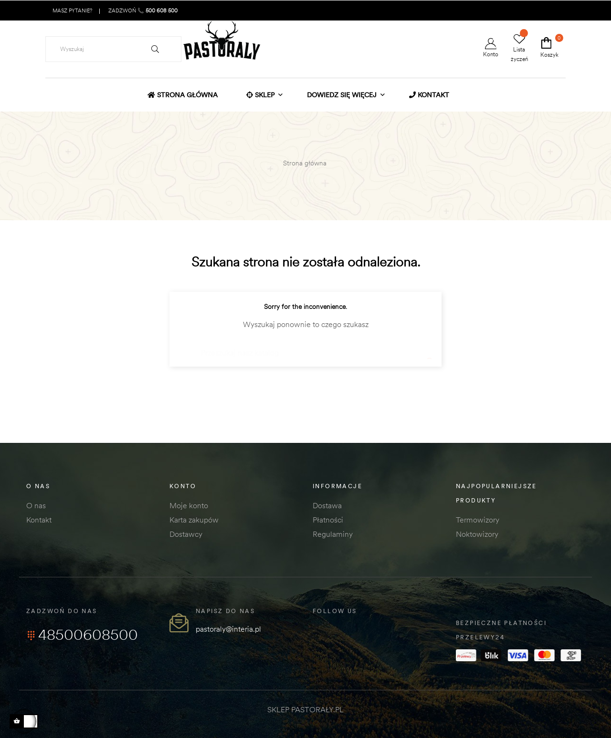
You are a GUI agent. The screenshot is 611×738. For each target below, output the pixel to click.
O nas (36, 505)
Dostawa (327, 505)
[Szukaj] (305, 348)
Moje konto (188, 505)
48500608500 (82, 634)
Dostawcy (185, 534)
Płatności (328, 519)
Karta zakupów (194, 519)
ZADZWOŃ (142, 10)
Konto (490, 48)
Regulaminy (333, 534)
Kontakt (39, 519)
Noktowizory (477, 534)
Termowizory (477, 519)
